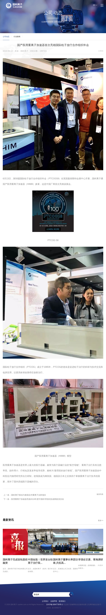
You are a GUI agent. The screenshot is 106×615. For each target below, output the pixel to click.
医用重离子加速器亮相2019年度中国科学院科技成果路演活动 (37, 499)
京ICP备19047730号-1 (54, 604)
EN (94, 5)
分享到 (100, 51)
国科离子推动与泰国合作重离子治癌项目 (28, 495)
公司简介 (45, 601)
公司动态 (6, 38)
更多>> (100, 520)
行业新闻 (17, 37)
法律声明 (53, 601)
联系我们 (62, 601)
